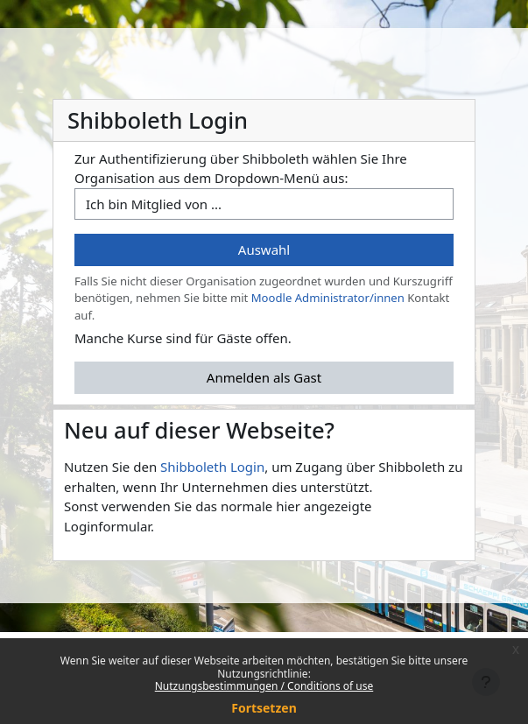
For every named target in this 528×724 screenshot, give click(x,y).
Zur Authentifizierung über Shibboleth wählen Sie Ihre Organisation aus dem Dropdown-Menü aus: (240, 168)
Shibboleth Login (212, 466)
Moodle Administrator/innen (328, 298)
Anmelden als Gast (264, 377)
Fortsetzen (264, 707)
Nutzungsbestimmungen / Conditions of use (264, 685)
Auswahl (264, 249)
